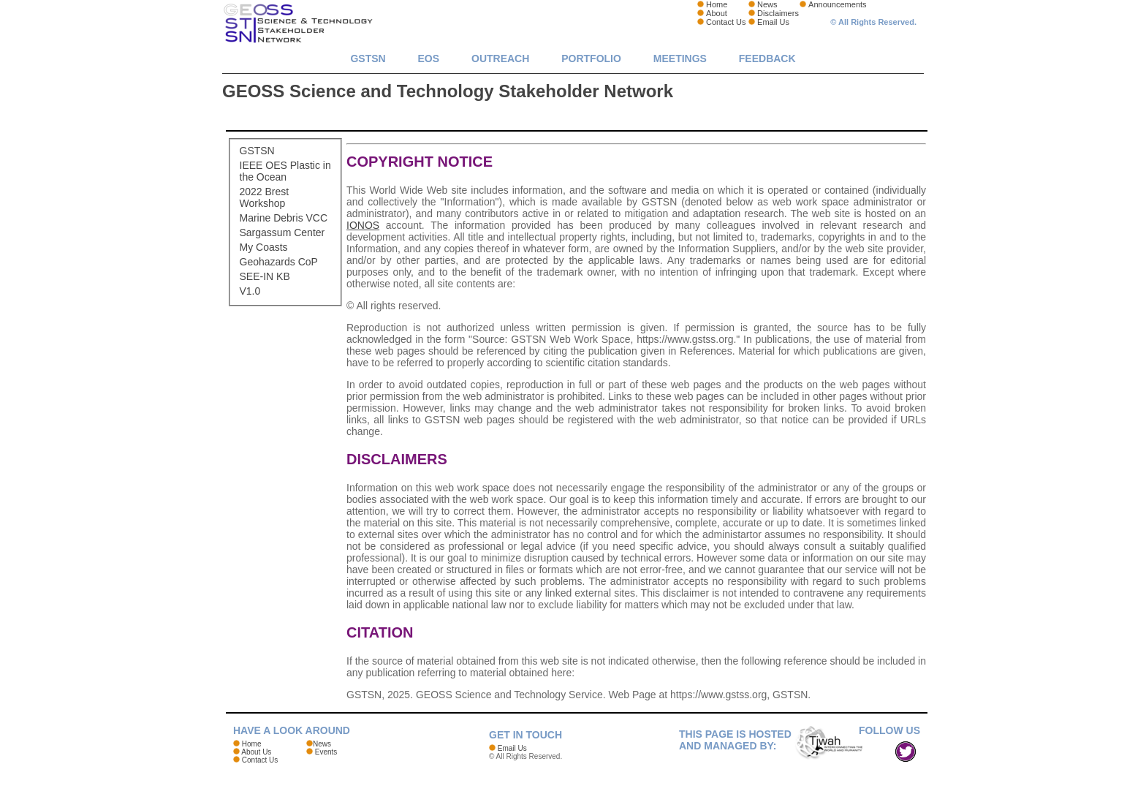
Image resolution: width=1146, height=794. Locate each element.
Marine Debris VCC (284, 218)
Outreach (500, 58)
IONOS (362, 225)
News (767, 4)
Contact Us (725, 22)
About (716, 13)
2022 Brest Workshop (264, 197)
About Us (256, 752)
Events (326, 752)
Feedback (767, 58)
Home (716, 4)
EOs (429, 58)
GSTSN (367, 58)
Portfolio (591, 58)
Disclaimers (778, 13)
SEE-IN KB (265, 276)
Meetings (680, 58)
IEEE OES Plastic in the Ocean (285, 171)
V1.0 (250, 291)
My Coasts (264, 247)
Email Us (773, 22)
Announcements (837, 4)
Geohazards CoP (279, 262)
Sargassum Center (282, 232)
